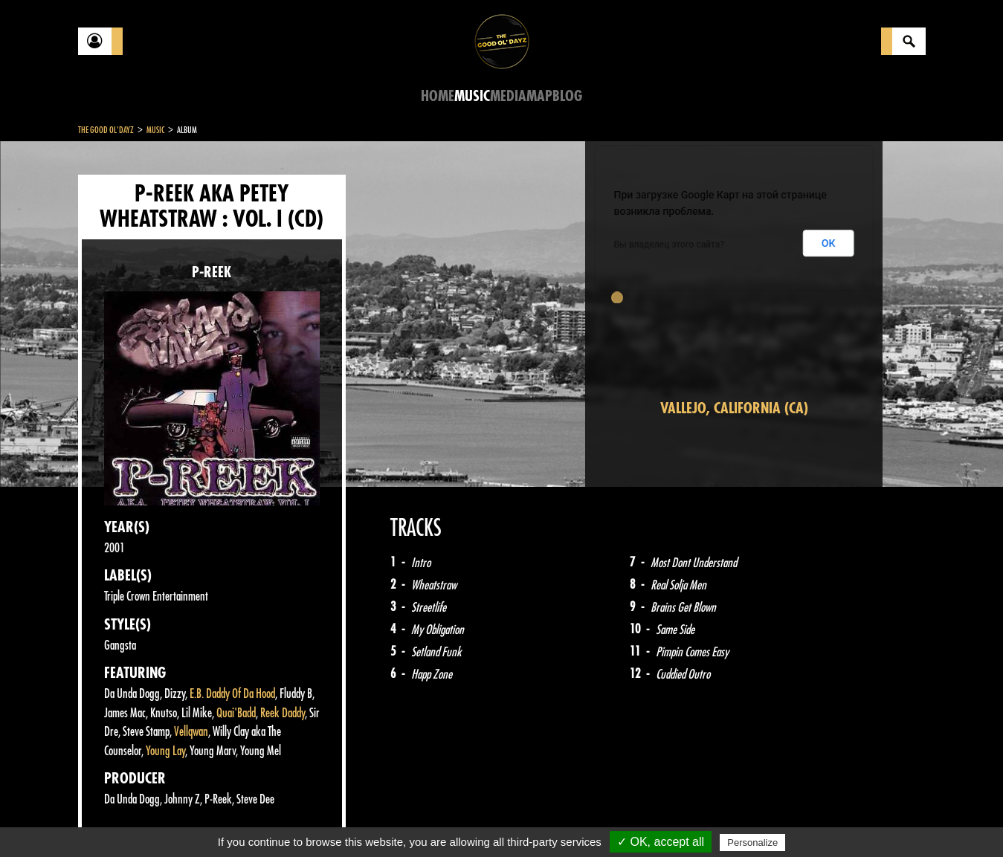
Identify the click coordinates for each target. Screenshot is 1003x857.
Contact (115, 818)
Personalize (752, 842)
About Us (264, 820)
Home (437, 96)
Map (539, 96)
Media (508, 96)
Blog (567, 96)
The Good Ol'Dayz (106, 130)
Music (472, 96)
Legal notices (195, 820)
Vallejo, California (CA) (734, 408)
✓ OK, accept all (660, 841)
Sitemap (324, 820)
